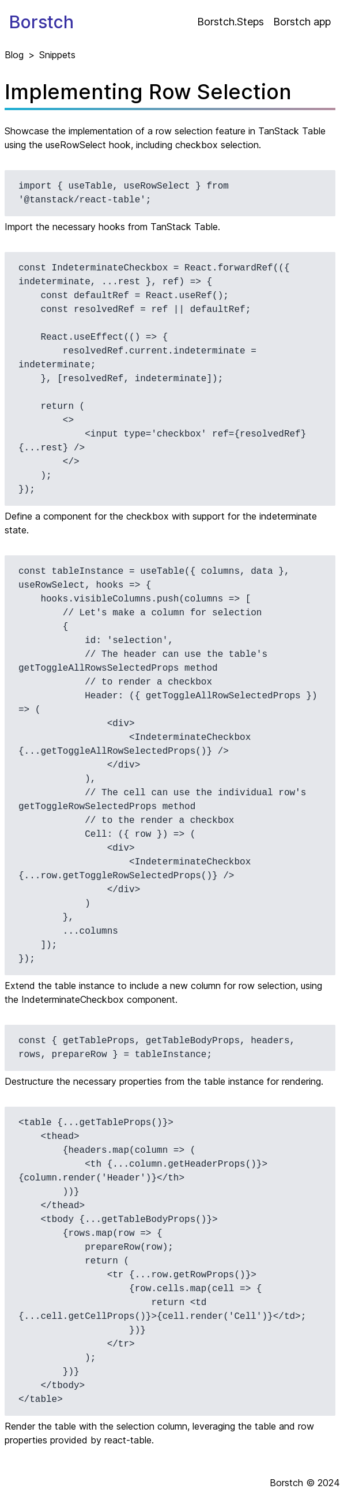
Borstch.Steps (230, 22)
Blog (14, 55)
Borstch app (302, 22)
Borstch (41, 22)
